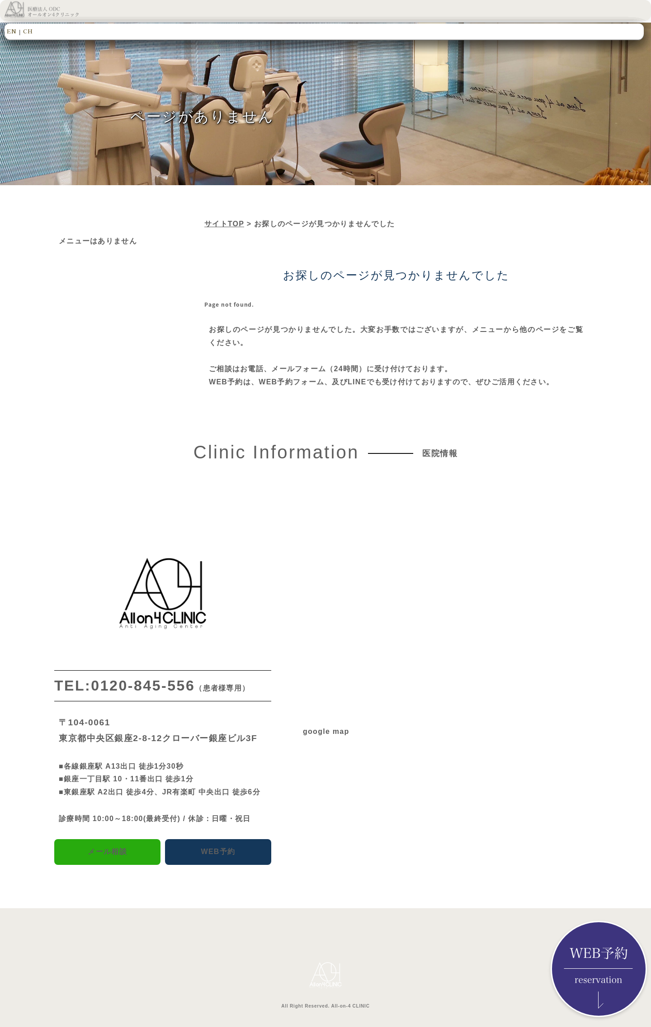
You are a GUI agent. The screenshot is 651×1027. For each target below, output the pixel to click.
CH (28, 31)
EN (12, 31)
